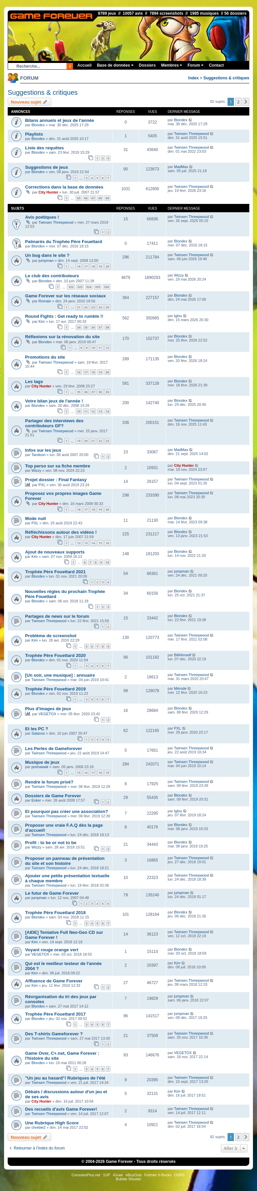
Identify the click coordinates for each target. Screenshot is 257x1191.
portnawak (40, 767)
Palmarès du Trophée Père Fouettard (63, 241)
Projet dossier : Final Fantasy (56, 479)
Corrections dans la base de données (64, 187)
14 (107, 411)
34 (78, 327)
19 (100, 266)
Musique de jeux (42, 762)
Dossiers (147, 65)
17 (86, 266)
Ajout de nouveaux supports (55, 551)
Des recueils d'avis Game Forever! (61, 1109)
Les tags (34, 381)
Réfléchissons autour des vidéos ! (61, 532)
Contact (216, 65)
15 (100, 543)
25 (107, 307)
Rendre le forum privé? (49, 782)
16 (78, 266)
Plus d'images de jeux (48, 708)
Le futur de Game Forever (52, 893)
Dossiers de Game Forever (53, 795)
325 (97, 287)
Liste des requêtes (44, 147)
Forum (195, 65)
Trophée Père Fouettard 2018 (55, 912)
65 (78, 198)
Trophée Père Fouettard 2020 (55, 655)
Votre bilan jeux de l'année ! (54, 400)
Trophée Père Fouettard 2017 (55, 1014)
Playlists (34, 134)
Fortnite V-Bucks (157, 1175)
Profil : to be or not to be (50, 842)
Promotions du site (45, 357)
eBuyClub (133, 1175)
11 (100, 348)
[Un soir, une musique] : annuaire (60, 675)
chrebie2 (38, 1127)
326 (106, 287)
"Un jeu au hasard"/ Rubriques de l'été (65, 1078)
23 (93, 307)
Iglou (178, 316)
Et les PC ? (36, 728)
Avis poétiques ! (42, 217)
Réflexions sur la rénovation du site (62, 336)
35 (86, 327)
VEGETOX (47, 714)
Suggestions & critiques (226, 78)
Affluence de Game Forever (54, 980)
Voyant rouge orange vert (51, 949)
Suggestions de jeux (46, 167)
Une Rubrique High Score (52, 1122)
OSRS (179, 1175)
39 (107, 392)
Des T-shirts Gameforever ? (54, 1033)
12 (107, 348)
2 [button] (238, 102)
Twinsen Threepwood (191, 134)
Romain (44, 301)
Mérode (180, 688)
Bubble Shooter (128, 1179)
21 (78, 307)
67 (93, 198)
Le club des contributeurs (52, 275)
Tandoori (38, 455)
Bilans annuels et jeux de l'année (59, 120)
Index (193, 78)
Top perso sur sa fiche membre (57, 465)
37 (100, 327)
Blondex (38, 125)
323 (79, 287)
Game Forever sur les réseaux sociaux (65, 295)
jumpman (46, 260)
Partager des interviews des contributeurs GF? (54, 423)
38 (107, 327)
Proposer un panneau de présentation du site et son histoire (64, 861)
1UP (106, 1175)
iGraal (117, 1175)
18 (93, 266)
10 (93, 348)
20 (107, 266)
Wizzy (179, 275)
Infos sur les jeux (43, 450)
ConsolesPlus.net (86, 1175)
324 (88, 287)
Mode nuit (35, 518)
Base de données (115, 65)
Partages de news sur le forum (57, 616)
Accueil (84, 65)
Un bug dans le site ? (47, 255)
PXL (42, 485)
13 (100, 411)
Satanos (38, 733)
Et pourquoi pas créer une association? (66, 811)
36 (93, 327)
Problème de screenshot (50, 635)
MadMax (181, 167)
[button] (246, 102)
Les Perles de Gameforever (53, 748)
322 (70, 287)
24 (100, 307)
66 (86, 198)
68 (100, 198)
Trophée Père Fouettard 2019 (55, 688)
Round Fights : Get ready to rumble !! (64, 316)
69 (107, 198)
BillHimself (182, 655)
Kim (41, 321)
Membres (171, 65)
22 (86, 307)
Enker (36, 800)
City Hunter (48, 192)
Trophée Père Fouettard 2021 (55, 571)
